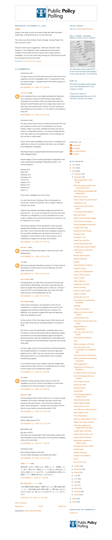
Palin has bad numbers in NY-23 (85, 419)
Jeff (22, 262)
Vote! (75, 341)
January (77, 495)
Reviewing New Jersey (82, 400)
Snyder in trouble (80, 294)
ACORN (76, 262)
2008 (74, 499)
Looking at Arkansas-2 (82, 309)
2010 (74, 168)
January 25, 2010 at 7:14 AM (34, 498)
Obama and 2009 (80, 385)
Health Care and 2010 (81, 240)
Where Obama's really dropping (85, 218)
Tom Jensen (74, 154)
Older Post (62, 506)
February (77, 491)
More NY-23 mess (80, 462)
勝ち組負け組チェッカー (29, 483)
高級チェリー (25, 463)
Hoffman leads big (80, 452)
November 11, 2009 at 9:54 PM (35, 389)
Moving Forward (79, 388)
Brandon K (24, 247)
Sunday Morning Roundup (83, 244)
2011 (74, 165)
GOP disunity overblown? (83, 338)
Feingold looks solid (81, 228)
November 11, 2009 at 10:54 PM (35, 411)
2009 (74, 171)
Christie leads (78, 449)
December (78, 174)
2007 (74, 502)
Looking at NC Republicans (83, 271)
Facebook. (89, 29)
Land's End (25, 93)
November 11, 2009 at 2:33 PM (35, 87)
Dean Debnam (75, 145)
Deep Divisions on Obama (83, 265)
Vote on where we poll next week (85, 200)
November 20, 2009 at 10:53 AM (35, 458)
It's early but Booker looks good (85, 373)
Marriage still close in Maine (83, 446)
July (75, 475)
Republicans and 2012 (82, 284)
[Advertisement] (85, 120)
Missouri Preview (80, 287)
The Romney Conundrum (83, 221)
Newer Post (19, 506)
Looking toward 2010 (81, 318)
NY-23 (76, 459)
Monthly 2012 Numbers (82, 255)
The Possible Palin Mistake (83, 212)
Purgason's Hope (80, 268)
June (76, 479)
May (76, 482)
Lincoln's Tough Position (82, 291)
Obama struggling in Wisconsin (85, 224)
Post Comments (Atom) (33, 511)
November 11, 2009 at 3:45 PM (35, 115)
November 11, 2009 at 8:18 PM (35, 274)
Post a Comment (21, 503)
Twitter (79, 29)
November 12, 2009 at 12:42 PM (35, 424)
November (78, 177)
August (76, 472)
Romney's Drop (79, 234)
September (78, 469)
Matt (22, 377)
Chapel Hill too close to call (83, 434)
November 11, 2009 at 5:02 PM (35, 256)
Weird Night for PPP (81, 412)
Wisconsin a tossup (81, 197)
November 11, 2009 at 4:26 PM (35, 242)
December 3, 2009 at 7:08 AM (34, 478)
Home (41, 506)
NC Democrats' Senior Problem (85, 247)
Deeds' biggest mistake (82, 403)
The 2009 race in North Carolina (85, 409)
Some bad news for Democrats (85, 355)
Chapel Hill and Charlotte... (83, 437)
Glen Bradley (25, 279)
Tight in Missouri (79, 281)
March (76, 488)
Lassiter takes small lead (82, 431)
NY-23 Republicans (80, 416)
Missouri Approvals (80, 259)
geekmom (24, 395)
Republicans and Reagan (83, 231)
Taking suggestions (80, 364)
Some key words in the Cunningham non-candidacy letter (84, 349)
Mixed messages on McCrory (84, 344)
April (76, 485)
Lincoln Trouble (79, 278)
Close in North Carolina (82, 275)
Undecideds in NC (80, 203)
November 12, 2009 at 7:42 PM (35, 443)
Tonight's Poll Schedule (82, 456)
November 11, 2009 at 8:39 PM (35, 372)
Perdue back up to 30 (81, 297)
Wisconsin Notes (80, 215)
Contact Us (74, 513)
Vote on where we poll (81, 381)
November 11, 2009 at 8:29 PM (35, 296)
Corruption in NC (80, 237)
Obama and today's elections (84, 422)
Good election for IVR (81, 406)
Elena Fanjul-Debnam (78, 151)
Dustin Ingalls (75, 148)
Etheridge (77, 306)
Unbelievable (78, 391)
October (77, 466)
